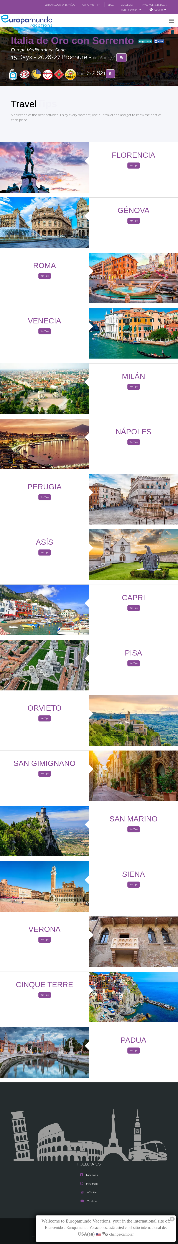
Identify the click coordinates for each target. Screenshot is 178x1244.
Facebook (89, 1175)
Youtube (89, 1201)
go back (145, 41)
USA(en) (160, 9)
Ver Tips (133, 165)
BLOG (106, 4)
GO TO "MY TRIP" (85, 4)
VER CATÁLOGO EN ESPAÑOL (51, 4)
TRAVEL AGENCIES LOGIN (152, 4)
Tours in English (130, 9)
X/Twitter (89, 1192)
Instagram (89, 1184)
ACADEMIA (123, 4)
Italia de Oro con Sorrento (74, 40)
